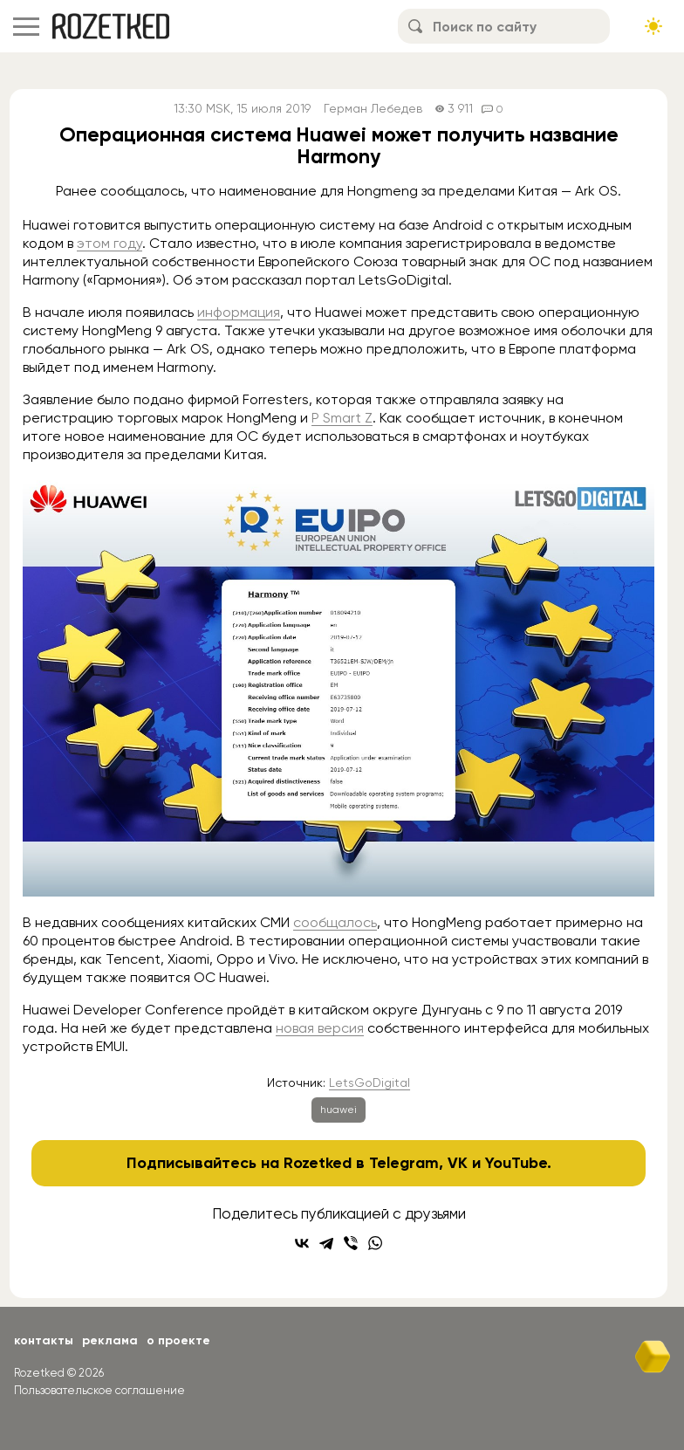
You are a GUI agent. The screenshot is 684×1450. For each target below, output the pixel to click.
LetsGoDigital (369, 1082)
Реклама (110, 1340)
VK (458, 1162)
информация (238, 312)
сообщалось (335, 922)
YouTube (516, 1162)
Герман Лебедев (373, 108)
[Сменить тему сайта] (653, 26)
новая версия (320, 1028)
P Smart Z (342, 417)
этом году (109, 243)
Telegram (404, 1162)
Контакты (43, 1340)
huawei (338, 1109)
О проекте (178, 1340)
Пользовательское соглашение (99, 1390)
